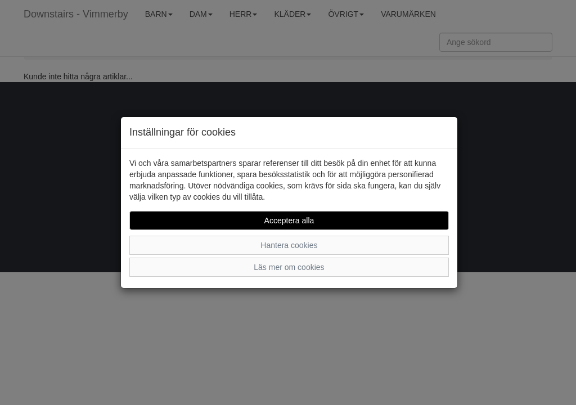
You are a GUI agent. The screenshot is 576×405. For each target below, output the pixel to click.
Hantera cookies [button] (288, 245)
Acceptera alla (289, 220)
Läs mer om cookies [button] (289, 267)
